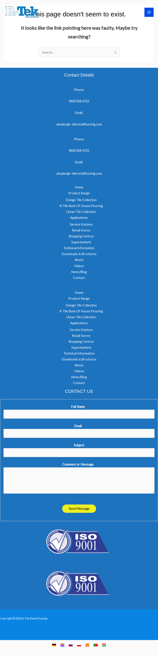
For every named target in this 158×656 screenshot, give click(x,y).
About (79, 260)
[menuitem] (54, 645)
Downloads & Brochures (79, 254)
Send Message (79, 508)
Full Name (79, 407)
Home (79, 187)
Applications (79, 217)
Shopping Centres (81, 236)
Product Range (79, 193)
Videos (79, 266)
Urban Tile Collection (81, 212)
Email (79, 426)
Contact (79, 278)
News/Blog (79, 272)
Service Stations (81, 224)
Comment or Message (79, 464)
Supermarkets (81, 242)
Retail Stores (81, 230)
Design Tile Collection (81, 200)
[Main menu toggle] (149, 12)
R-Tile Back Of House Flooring (81, 206)
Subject (79, 445)
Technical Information (79, 248)
